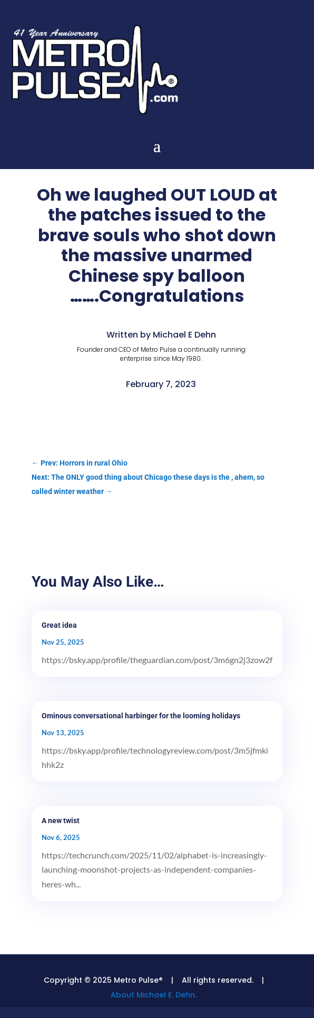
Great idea (59, 625)
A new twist (61, 820)
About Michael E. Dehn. (154, 995)
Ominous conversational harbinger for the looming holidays (141, 715)
